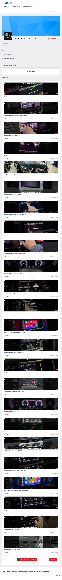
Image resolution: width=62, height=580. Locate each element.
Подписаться (53, 38)
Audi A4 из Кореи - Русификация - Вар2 (14, 431)
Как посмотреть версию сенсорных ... (13, 312)
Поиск (37, 6)
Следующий (53, 559)
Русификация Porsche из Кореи (12, 549)
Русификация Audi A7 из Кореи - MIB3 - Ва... (15, 372)
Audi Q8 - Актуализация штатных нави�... (14, 293)
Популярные (16, 6)
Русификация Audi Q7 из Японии (12, 194)
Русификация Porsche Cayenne (12, 135)
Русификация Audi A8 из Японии (12, 529)
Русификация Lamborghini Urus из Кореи (14, 96)
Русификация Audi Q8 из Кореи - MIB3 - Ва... (15, 470)
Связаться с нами (45, 571)
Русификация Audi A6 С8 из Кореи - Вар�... (15, 214)
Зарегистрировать (53, 10)
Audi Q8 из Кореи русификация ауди (13, 273)
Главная (6, 6)
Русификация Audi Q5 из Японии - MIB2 (14, 352)
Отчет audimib (5, 61)
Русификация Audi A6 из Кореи (12, 174)
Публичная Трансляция (35, 38)
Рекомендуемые (27, 6)
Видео (25, 38)
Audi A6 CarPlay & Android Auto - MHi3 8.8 (14, 332)
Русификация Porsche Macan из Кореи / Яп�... (16, 115)
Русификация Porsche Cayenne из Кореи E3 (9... (16, 253)
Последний (33, 559)
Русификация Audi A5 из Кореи (12, 411)
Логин (44, 10)
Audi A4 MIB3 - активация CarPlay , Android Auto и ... (17, 490)
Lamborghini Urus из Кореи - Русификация (15, 234)
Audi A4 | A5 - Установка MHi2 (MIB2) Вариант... (16, 450)
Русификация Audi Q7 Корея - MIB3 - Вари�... (15, 510)
